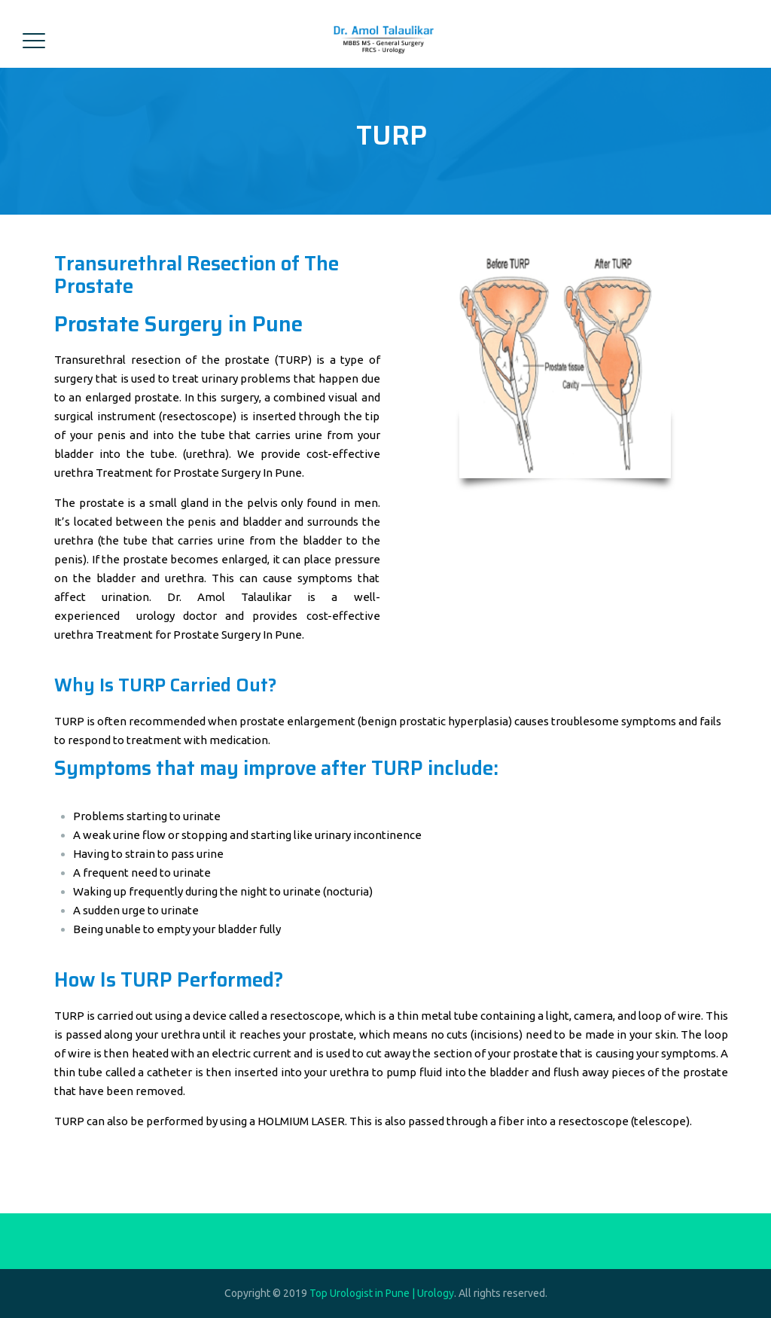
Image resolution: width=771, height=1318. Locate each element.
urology (155, 615)
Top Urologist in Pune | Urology (381, 1293)
